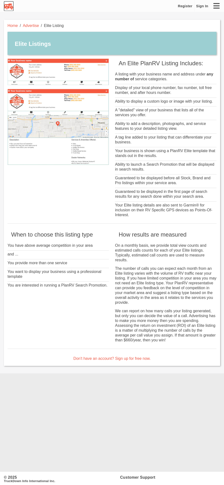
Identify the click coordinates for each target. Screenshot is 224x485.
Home (13, 26)
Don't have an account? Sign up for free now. (112, 358)
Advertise (31, 26)
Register (185, 6)
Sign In (202, 6)
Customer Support (137, 477)
